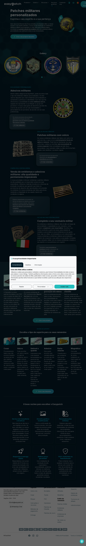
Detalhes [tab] (28, 265)
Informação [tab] (38, 265)
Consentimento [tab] (17, 265)
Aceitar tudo (64, 286)
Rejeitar (21, 286)
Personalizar (43, 286)
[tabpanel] (43, 275)
